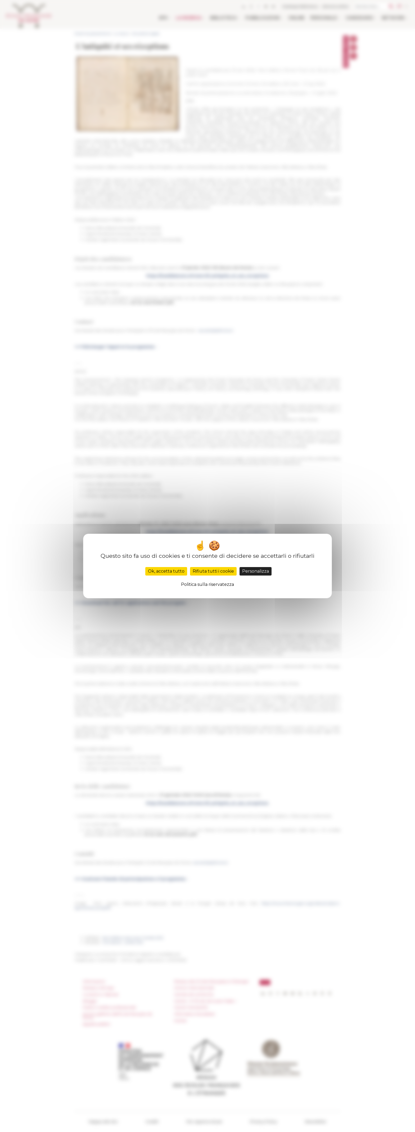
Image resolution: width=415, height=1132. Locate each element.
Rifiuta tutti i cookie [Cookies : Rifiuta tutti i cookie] (213, 571)
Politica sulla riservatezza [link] (207, 584)
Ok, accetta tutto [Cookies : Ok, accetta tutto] (166, 571)
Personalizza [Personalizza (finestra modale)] (255, 571)
